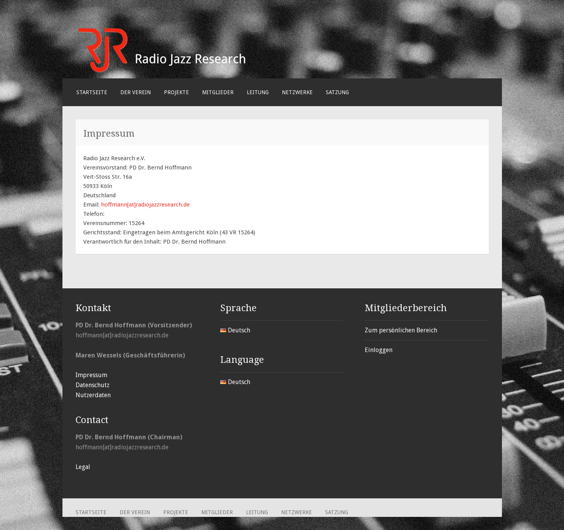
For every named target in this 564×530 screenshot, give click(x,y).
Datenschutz (92, 385)
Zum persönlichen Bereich (401, 330)
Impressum (91, 375)
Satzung (337, 92)
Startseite (91, 92)
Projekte (176, 92)
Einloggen (378, 350)
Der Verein (135, 92)
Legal (83, 467)
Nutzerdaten (93, 395)
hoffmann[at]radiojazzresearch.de (145, 204)
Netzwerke (297, 92)
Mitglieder (218, 92)
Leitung (258, 92)
